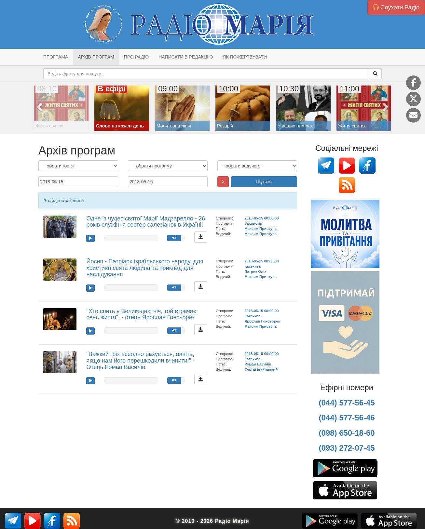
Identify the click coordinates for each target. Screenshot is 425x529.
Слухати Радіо (396, 7)
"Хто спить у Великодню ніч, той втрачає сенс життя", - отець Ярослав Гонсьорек (141, 314)
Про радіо (136, 57)
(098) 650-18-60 (347, 433)
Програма (55, 57)
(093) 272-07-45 (347, 447)
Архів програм (96, 57)
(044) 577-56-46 (347, 417)
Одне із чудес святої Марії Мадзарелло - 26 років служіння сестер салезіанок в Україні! (145, 221)
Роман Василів (257, 364)
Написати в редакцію (185, 57)
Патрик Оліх (255, 271)
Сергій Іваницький (261, 369)
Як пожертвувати (245, 57)
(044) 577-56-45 (347, 402)
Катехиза (252, 266)
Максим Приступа (260, 229)
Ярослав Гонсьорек (262, 321)
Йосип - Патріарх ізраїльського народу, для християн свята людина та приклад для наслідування (144, 268)
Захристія (253, 223)
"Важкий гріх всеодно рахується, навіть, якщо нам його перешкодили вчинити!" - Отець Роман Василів (140, 360)
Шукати (264, 181)
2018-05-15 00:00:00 (261, 218)
